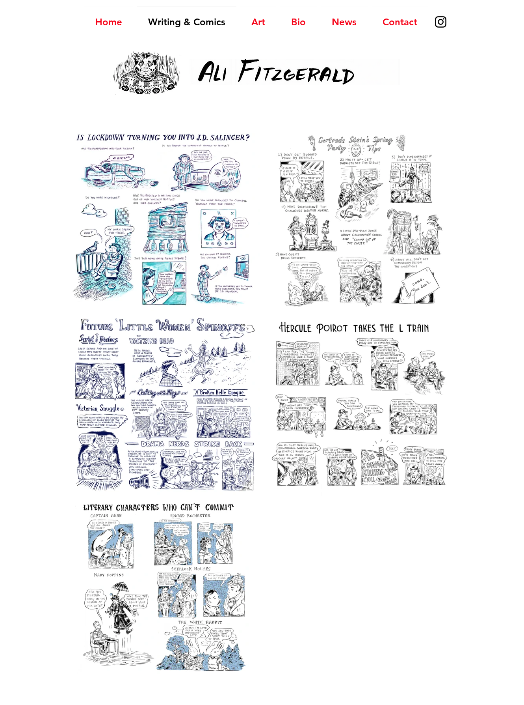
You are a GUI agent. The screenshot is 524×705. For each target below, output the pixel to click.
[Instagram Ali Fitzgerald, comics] (440, 22)
